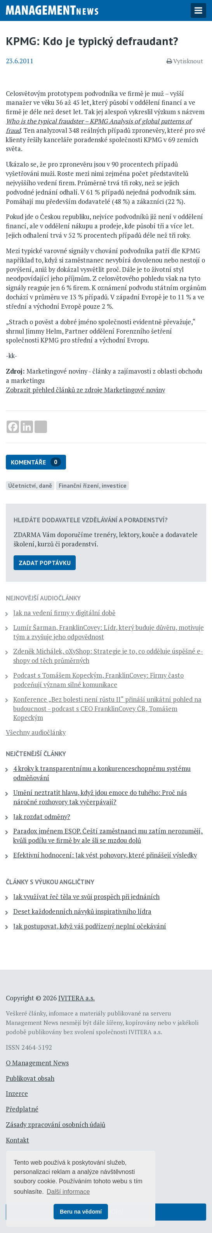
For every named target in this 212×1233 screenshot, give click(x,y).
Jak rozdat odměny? (41, 816)
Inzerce (17, 1093)
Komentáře (36, 461)
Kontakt (17, 1140)
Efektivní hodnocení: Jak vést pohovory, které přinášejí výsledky (105, 855)
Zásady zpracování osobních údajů (55, 1124)
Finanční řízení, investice (93, 485)
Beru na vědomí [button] (81, 1212)
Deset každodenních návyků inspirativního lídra (82, 911)
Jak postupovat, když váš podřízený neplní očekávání (89, 926)
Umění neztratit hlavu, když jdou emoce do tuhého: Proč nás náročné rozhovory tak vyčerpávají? (100, 797)
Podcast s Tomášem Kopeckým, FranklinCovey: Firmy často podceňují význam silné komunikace (98, 680)
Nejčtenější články (36, 754)
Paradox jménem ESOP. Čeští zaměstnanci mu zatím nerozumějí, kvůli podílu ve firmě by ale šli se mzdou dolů (108, 836)
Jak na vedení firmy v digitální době (64, 613)
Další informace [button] (68, 1191)
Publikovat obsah (30, 1078)
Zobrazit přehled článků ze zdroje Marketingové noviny (85, 390)
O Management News (37, 1063)
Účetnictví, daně (30, 485)
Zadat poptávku (45, 563)
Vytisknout (185, 61)
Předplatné (22, 1109)
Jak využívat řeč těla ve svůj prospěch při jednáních (86, 896)
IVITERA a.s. (76, 998)
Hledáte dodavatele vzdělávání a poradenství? (91, 520)
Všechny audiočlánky (36, 732)
